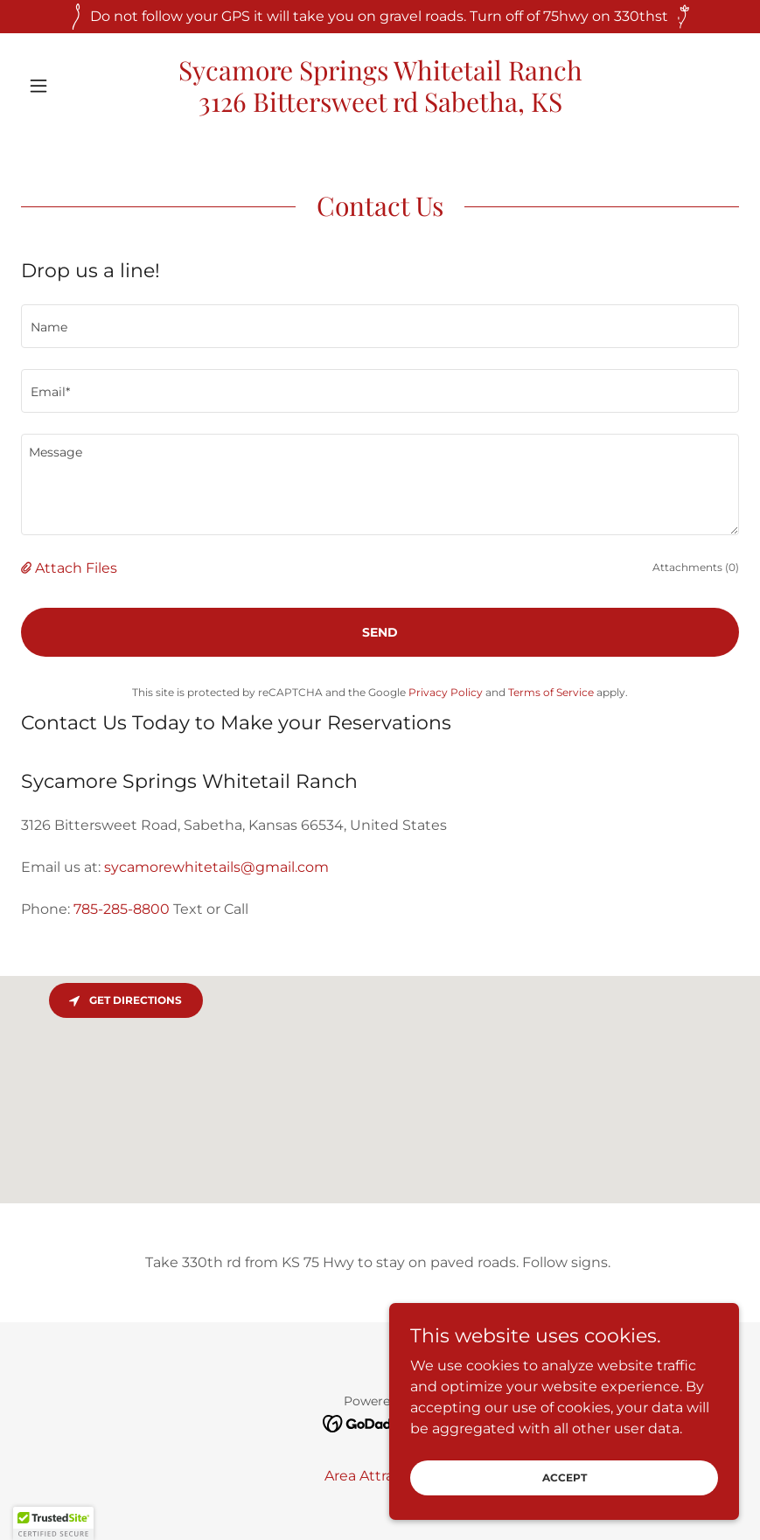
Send (380, 632)
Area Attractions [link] (380, 1475)
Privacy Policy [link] (445, 692)
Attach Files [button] (76, 568)
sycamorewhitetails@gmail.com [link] (216, 867)
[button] (75, 85)
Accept (564, 1477)
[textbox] (380, 326)
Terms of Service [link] (551, 692)
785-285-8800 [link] (121, 909)
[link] (380, 107)
